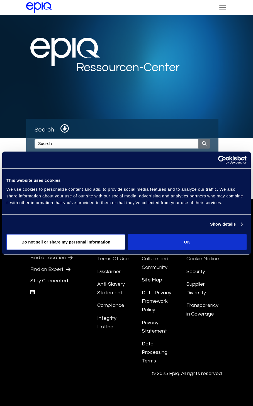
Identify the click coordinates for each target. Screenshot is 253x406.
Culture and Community (155, 263)
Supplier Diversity (196, 288)
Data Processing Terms (154, 352)
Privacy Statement (154, 327)
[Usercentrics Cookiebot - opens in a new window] (222, 160)
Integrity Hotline (106, 322)
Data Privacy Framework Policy (156, 301)
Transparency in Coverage (202, 310)
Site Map (152, 280)
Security (195, 271)
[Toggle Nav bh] (222, 7)
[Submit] (204, 144)
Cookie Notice (202, 258)
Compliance (110, 305)
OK (187, 241)
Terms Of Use (113, 258)
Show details (223, 224)
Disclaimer (109, 271)
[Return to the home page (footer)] (39, 7)
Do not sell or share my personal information (65, 241)
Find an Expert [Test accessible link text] (50, 269)
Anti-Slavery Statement (111, 288)
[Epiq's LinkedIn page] (32, 292)
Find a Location (51, 258)
